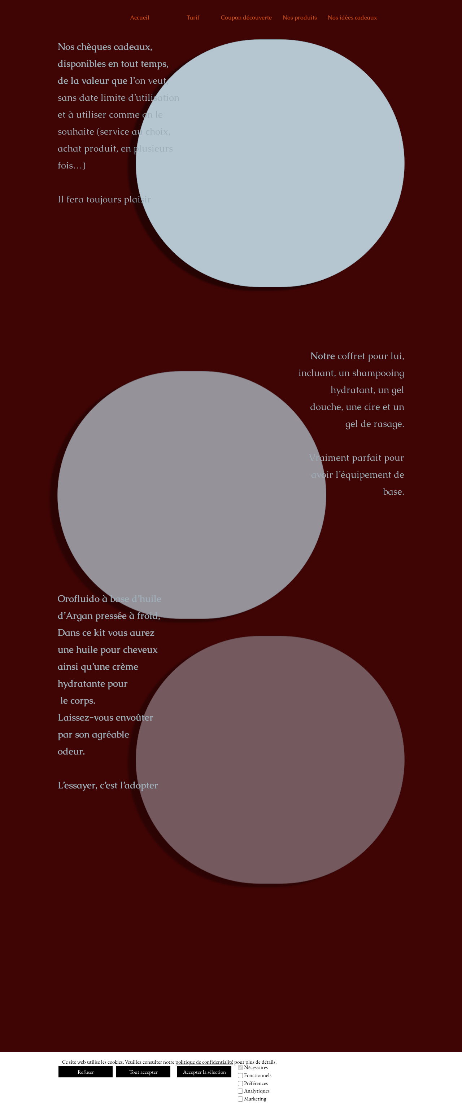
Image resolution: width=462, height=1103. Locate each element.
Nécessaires (256, 1067)
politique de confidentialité (204, 1061)
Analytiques (257, 1090)
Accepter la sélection (204, 1071)
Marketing (255, 1098)
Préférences (256, 1083)
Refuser (86, 1071)
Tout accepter (143, 1071)
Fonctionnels (257, 1075)
